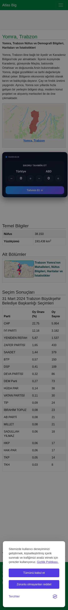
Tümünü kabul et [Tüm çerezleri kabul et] (34, 572)
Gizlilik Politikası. (48, 562)
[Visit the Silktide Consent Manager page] (55, 596)
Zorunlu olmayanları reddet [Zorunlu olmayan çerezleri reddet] (34, 584)
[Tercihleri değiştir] (14, 596)
